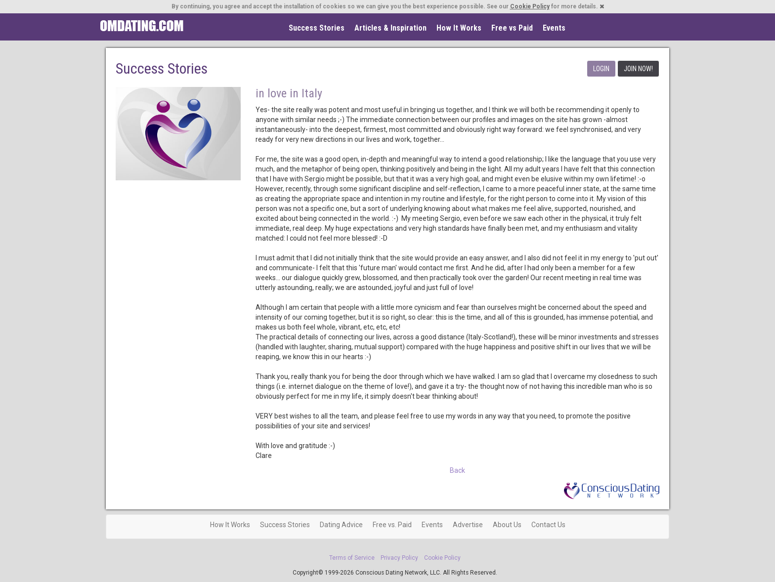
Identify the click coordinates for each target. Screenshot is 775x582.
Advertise (468, 525)
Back (457, 470)
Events (554, 28)
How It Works (458, 28)
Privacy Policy (399, 557)
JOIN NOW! (638, 69)
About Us (507, 525)
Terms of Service (352, 557)
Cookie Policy (530, 6)
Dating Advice (341, 525)
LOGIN (601, 69)
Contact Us (548, 525)
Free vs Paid (512, 28)
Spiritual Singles (141, 25)
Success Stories (316, 28)
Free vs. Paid (392, 525)
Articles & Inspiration (390, 28)
